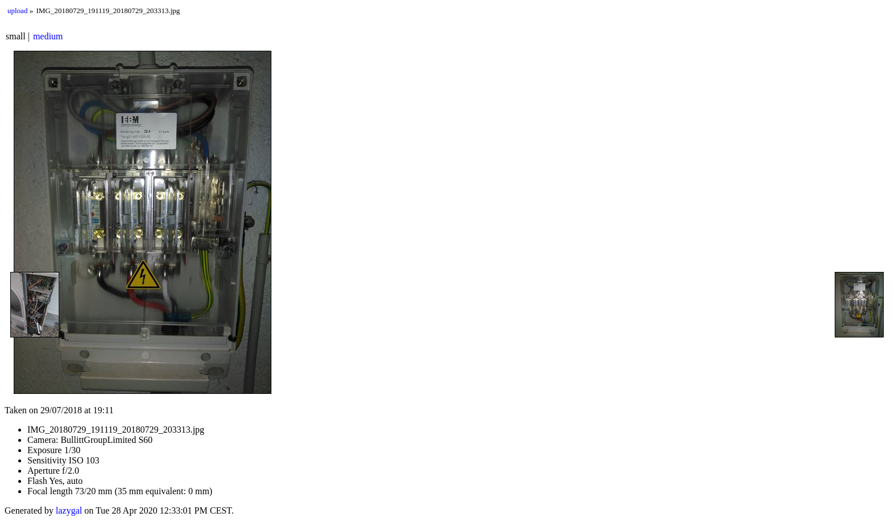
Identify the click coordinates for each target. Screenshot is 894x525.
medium (48, 36)
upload (17, 10)
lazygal (69, 510)
